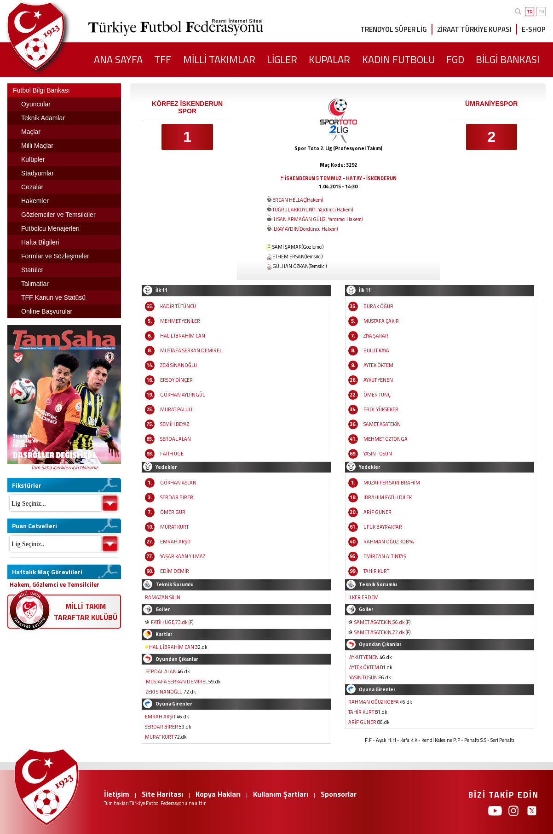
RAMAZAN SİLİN (162, 597)
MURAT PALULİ (176, 409)
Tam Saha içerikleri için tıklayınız (64, 467)
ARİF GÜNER (377, 512)
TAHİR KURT (376, 571)
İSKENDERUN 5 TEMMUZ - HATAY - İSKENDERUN (341, 178)
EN (541, 11)
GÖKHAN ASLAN (178, 482)
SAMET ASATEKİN (382, 424)
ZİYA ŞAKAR (375, 335)
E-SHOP (534, 29)
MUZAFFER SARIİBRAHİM (391, 482)
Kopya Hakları (218, 793)
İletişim (116, 793)
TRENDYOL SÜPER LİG (393, 29)
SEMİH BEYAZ (174, 424)
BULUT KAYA (376, 350)
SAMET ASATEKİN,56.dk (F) (382, 622)
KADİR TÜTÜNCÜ (178, 306)
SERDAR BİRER (176, 497)
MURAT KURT (174, 527)
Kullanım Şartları (280, 793)
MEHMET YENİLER (180, 321)
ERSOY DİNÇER (176, 380)
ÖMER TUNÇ (377, 394)
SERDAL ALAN (175, 439)
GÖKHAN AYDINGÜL (182, 394)
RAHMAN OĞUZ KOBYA (388, 541)
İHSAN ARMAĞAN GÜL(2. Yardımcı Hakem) (317, 219)
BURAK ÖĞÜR (378, 306)
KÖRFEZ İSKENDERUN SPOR (187, 107)
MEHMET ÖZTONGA (385, 439)
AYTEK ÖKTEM (378, 365)
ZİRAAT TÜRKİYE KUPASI (474, 29)
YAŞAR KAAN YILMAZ (182, 556)
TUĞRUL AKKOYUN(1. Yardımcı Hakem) (312, 209)
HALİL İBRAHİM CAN (182, 335)
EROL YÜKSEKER (380, 409)
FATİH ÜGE (172, 453)
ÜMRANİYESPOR (491, 103)
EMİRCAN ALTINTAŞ (384, 556)
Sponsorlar (339, 793)
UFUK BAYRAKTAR (382, 527)
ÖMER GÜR (172, 512)
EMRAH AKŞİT (175, 541)
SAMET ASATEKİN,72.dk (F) (382, 632)
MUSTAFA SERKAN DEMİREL (191, 350)
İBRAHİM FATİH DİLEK (387, 497)
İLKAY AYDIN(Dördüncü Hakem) (305, 229)
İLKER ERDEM (363, 597)
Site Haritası (162, 793)
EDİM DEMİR (174, 571)
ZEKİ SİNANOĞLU (178, 365)
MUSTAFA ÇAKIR (381, 321)
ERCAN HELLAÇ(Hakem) (297, 200)
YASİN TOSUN (377, 453)
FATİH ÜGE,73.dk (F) (172, 622)
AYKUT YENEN (378, 380)
